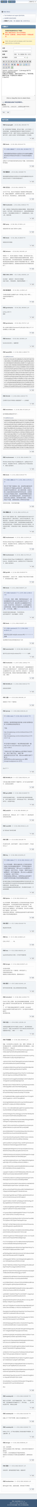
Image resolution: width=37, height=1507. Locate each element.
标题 (3, 54)
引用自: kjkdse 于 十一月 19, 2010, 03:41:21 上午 (19, 860)
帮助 (13, 1501)
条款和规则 (18, 1501)
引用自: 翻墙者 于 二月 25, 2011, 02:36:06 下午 (18, 149)
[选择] (7, 356)
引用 (32, 138)
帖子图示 (4, 57)
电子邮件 (4, 51)
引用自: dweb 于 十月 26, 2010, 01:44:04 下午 (18, 716)
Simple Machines (23, 1503)
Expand (11, 356)
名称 (3, 48)
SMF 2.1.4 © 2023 (14, 1503)
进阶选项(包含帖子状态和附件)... (14, 102)
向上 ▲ (23, 1501)
